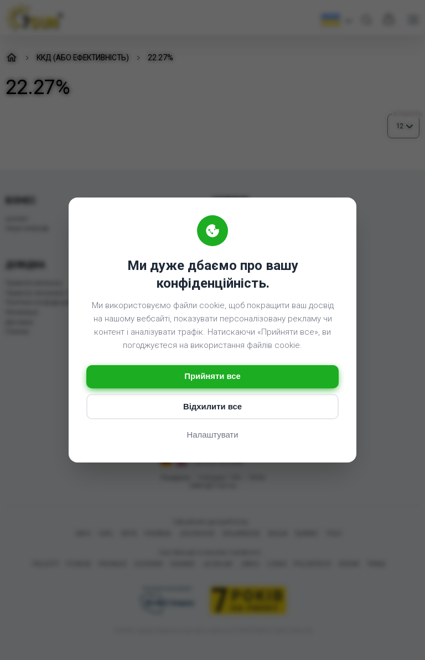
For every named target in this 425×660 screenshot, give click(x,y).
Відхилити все (212, 407)
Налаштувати (212, 435)
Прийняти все (212, 376)
